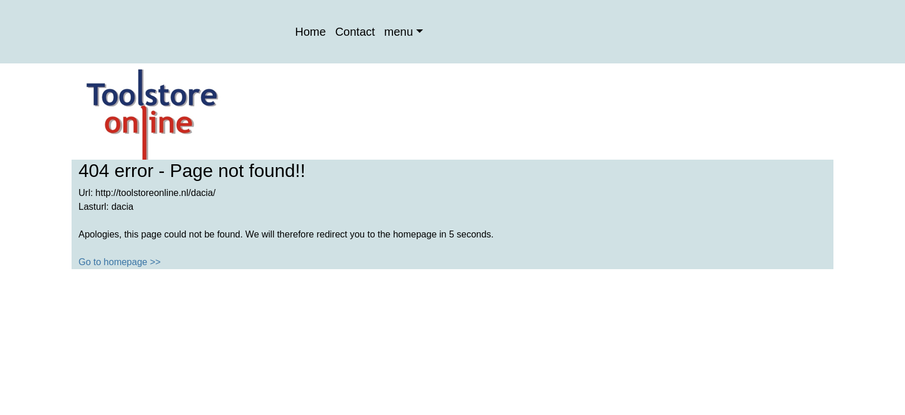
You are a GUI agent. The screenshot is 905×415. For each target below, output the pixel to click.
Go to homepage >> (119, 262)
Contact (355, 31)
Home (310, 31)
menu (398, 31)
